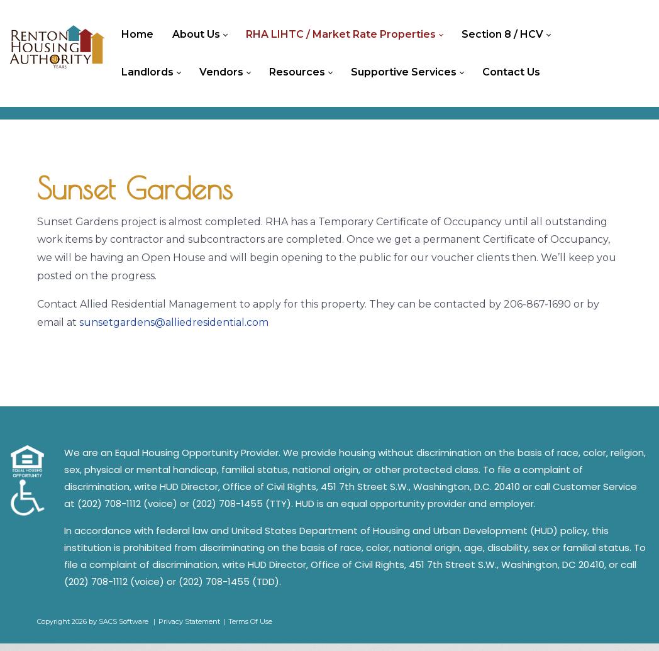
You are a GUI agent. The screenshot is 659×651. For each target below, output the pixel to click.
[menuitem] (140, 34)
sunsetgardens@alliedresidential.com (174, 329)
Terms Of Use (250, 628)
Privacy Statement (189, 628)
